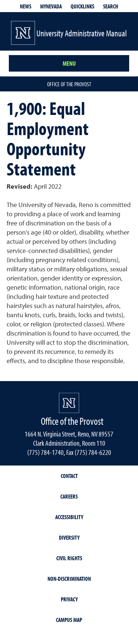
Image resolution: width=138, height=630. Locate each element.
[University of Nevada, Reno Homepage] (69, 403)
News (25, 6)
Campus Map (69, 619)
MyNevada (51, 6)
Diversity (69, 537)
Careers (69, 496)
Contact (69, 475)
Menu (69, 63)
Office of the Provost (69, 84)
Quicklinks (82, 6)
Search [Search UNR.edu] (110, 6)
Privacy (69, 599)
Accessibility (69, 517)
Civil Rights (69, 558)
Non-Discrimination (69, 578)
